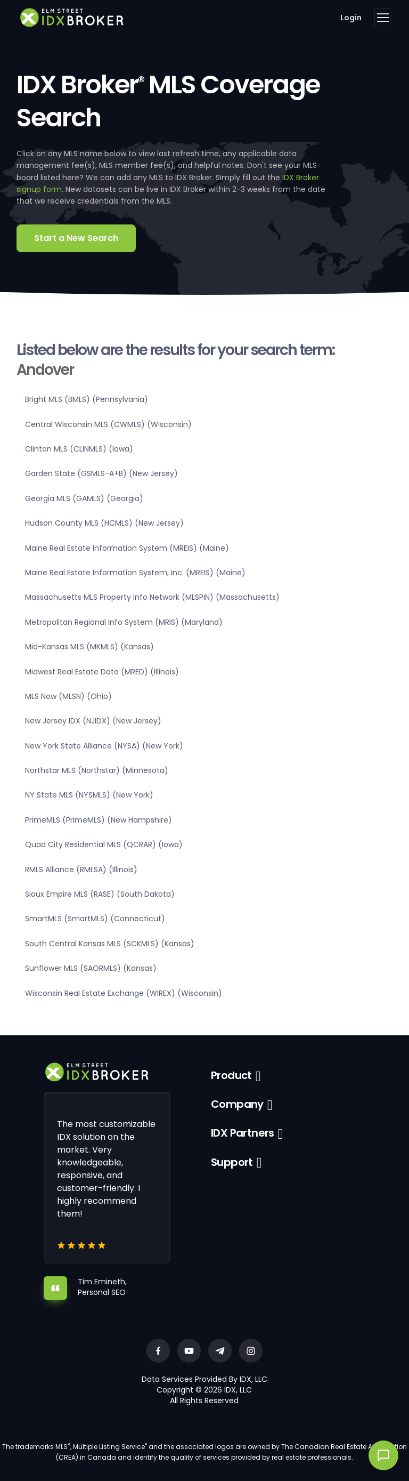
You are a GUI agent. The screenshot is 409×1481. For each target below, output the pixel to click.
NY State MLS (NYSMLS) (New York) (89, 795)
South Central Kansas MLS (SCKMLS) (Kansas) (109, 943)
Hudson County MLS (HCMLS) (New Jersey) (104, 523)
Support (232, 1162)
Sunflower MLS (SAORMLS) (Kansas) (91, 968)
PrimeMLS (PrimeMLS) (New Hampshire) (98, 820)
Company (237, 1104)
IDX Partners (242, 1132)
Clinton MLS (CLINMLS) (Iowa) (79, 449)
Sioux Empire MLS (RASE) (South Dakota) (100, 894)
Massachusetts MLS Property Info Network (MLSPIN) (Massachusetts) (152, 597)
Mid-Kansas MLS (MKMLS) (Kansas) (89, 646)
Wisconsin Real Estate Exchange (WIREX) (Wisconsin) (123, 993)
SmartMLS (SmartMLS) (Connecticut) (95, 918)
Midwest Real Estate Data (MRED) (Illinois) (102, 671)
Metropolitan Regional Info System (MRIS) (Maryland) (124, 622)
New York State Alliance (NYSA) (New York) (104, 746)
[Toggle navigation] (382, 17)
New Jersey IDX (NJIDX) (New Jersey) (93, 720)
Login (351, 17)
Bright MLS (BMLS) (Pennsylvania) (86, 399)
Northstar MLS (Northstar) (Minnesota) (96, 770)
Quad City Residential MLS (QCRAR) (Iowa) (104, 844)
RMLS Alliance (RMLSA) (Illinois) (81, 869)
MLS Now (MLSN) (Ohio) (68, 696)
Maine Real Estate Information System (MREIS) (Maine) (127, 548)
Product (231, 1075)
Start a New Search (76, 238)
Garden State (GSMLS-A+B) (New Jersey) (101, 473)
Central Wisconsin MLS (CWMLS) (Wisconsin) (108, 424)
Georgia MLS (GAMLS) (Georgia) (84, 498)
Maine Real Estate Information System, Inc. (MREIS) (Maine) (135, 572)
